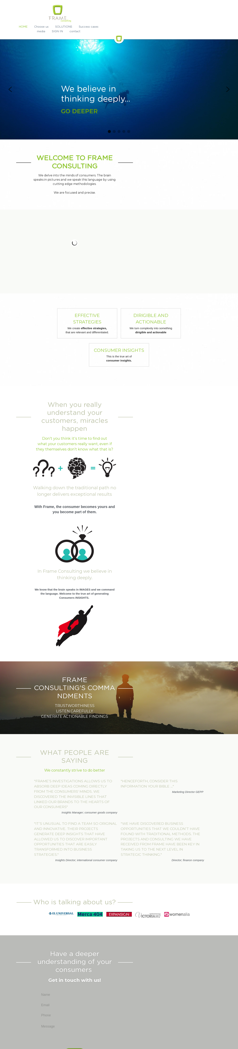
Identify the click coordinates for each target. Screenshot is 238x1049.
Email (90, 947)
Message (92, 969)
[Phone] (119, 958)
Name (90, 937)
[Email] (119, 947)
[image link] (53, 872)
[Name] (119, 937)
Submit (119, 995)
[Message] (119, 976)
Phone (90, 958)
